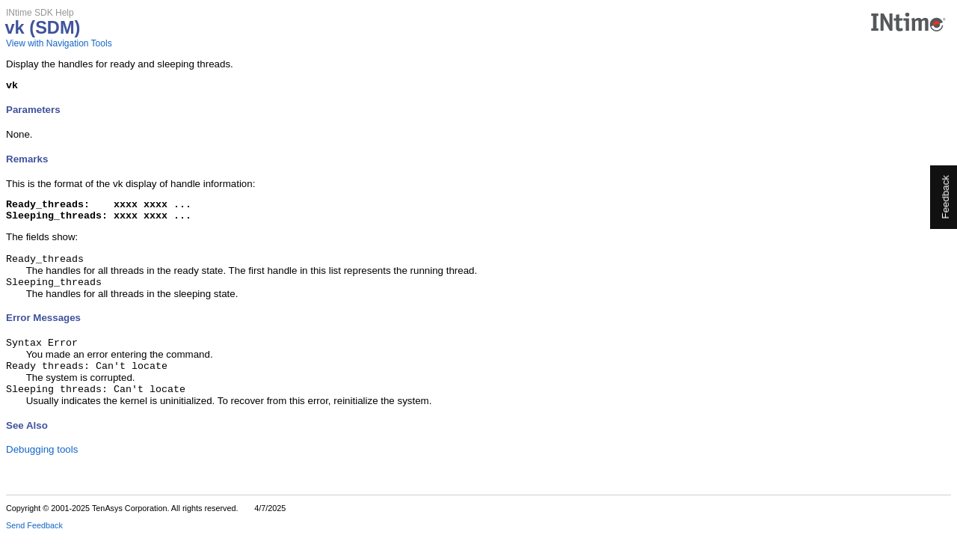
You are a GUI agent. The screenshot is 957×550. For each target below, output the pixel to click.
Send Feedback (34, 539)
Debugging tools (42, 463)
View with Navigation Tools (59, 43)
